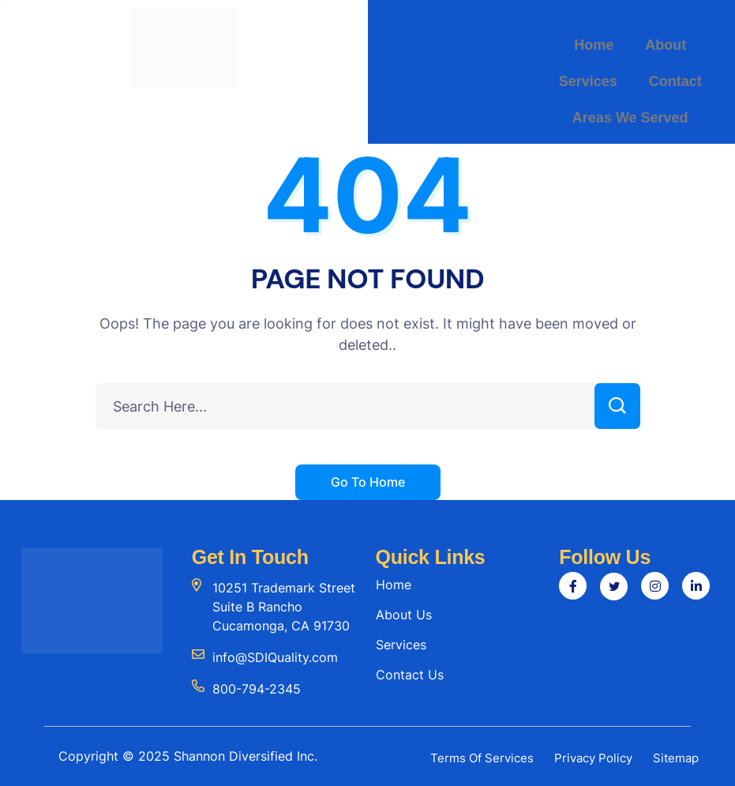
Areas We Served (630, 118)
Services (588, 81)
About (665, 45)
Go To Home (368, 482)
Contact (675, 81)
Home (593, 45)
